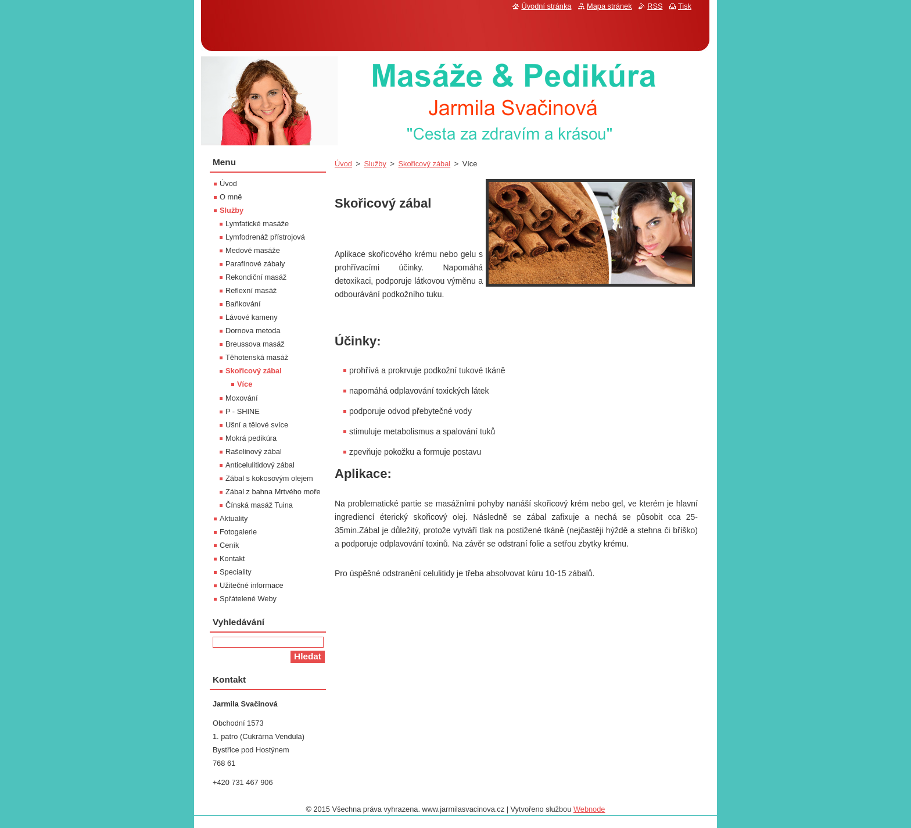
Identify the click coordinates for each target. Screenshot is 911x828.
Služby (375, 163)
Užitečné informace (252, 585)
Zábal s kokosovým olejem (269, 478)
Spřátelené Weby (248, 598)
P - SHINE (242, 411)
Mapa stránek (609, 6)
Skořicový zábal (424, 163)
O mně (231, 196)
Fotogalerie (238, 531)
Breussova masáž (255, 344)
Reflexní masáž (251, 290)
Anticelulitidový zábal (260, 465)
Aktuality (234, 518)
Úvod (343, 163)
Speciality (236, 572)
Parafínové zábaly (255, 263)
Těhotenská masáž (256, 357)
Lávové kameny (251, 317)
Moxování (241, 398)
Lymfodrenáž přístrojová (265, 237)
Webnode (589, 809)
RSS (654, 6)
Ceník (229, 545)
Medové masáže (252, 250)
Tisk (684, 6)
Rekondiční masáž (255, 277)
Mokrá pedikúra (251, 438)
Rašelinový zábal (253, 451)
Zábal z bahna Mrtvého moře (273, 491)
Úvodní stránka (546, 6)
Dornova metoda (253, 330)
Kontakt (232, 558)
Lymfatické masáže (257, 223)
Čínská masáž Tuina (259, 505)
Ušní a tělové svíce (256, 424)
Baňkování (242, 303)
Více (244, 384)
